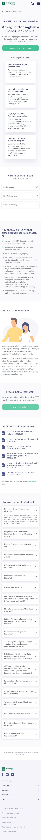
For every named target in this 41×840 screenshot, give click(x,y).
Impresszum (6, 822)
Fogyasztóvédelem (9, 818)
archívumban (33, 482)
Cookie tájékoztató (9, 832)
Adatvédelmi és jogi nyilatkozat (13, 827)
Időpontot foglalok (21, 407)
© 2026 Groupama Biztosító (12, 808)
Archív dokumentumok (10, 813)
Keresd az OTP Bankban (20, 48)
